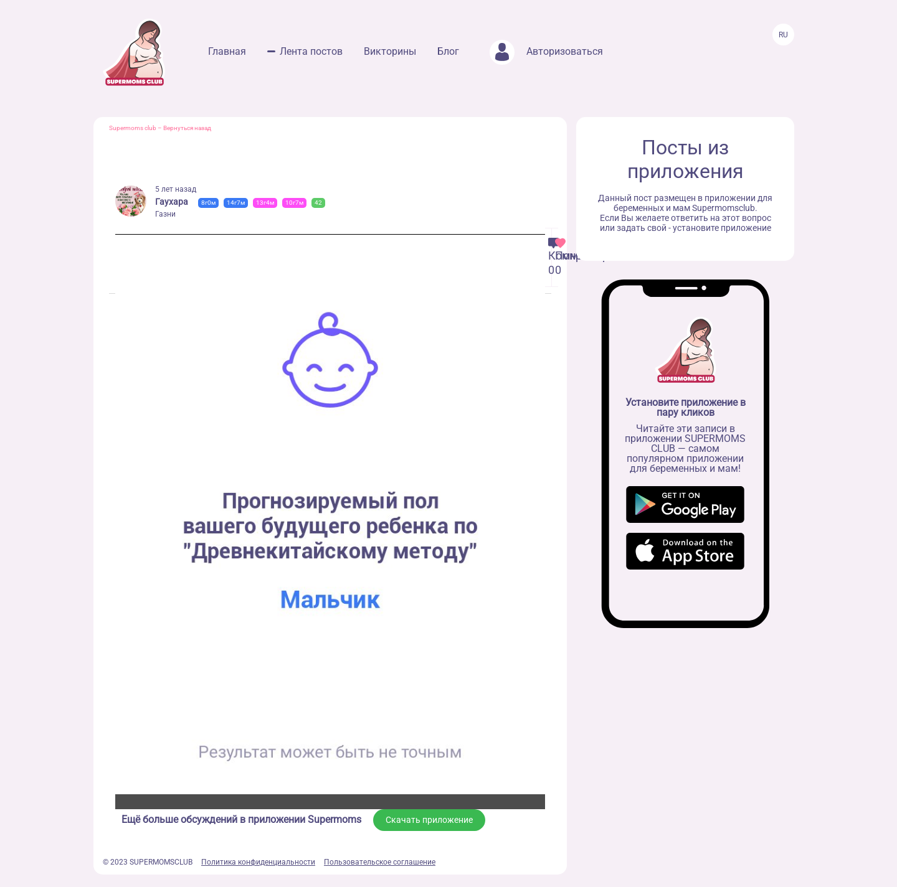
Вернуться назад (187, 127)
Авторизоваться (546, 51)
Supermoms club (132, 127)
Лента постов (311, 51)
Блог (448, 51)
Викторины (390, 51)
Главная (227, 51)
